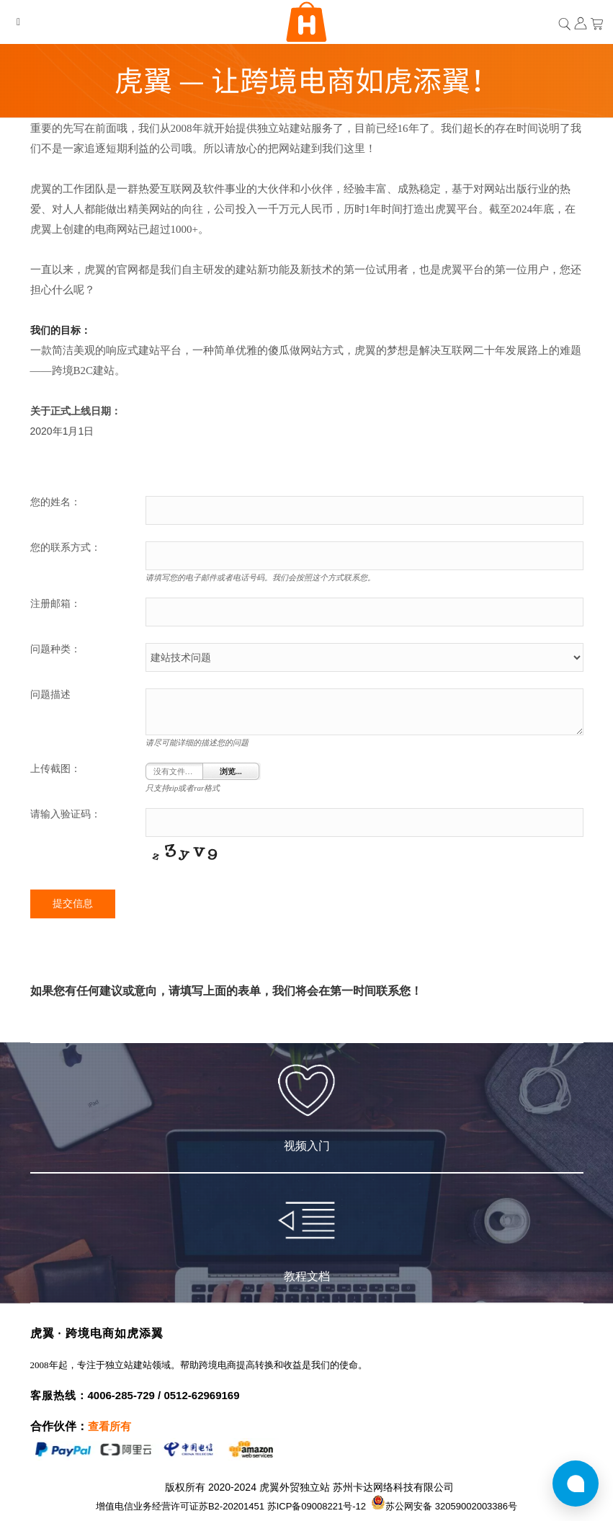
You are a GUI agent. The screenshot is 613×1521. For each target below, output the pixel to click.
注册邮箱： (55, 603)
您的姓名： (55, 502)
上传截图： (55, 768)
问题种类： (55, 649)
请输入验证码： (65, 814)
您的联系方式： (65, 547)
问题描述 (50, 694)
